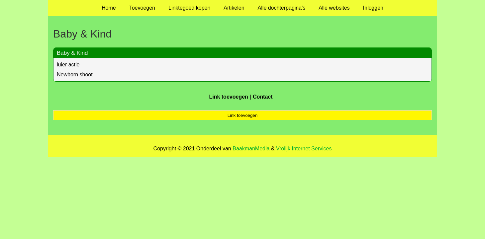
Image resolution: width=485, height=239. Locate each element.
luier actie (68, 64)
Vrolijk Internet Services (304, 148)
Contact (263, 97)
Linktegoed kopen (189, 8)
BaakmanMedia (251, 148)
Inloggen (373, 8)
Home (109, 8)
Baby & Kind (72, 53)
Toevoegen (142, 8)
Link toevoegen (228, 97)
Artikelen (234, 8)
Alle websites (334, 8)
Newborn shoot (75, 74)
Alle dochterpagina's (282, 8)
